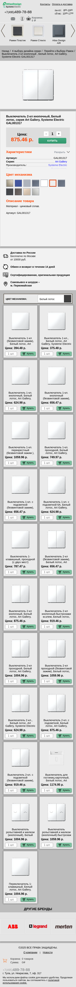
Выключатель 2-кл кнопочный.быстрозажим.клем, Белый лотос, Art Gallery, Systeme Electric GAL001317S (56, 617)
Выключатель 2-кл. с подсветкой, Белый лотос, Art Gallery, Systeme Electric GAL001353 (56, 726)
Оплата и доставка (62, 4)
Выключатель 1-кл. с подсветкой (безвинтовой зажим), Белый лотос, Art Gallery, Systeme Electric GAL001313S (20, 509)
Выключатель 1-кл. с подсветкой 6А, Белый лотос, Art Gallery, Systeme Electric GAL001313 (56, 507)
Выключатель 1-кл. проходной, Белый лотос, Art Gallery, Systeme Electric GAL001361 (56, 453)
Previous (3, 30)
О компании (30, 952)
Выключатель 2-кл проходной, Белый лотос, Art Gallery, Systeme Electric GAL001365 (20, 671)
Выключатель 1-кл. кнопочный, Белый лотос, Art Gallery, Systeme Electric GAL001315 (20, 398)
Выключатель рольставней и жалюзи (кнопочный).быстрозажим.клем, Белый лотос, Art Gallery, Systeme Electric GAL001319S (56, 836)
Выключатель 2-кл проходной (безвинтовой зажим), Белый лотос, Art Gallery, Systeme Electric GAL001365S (56, 671)
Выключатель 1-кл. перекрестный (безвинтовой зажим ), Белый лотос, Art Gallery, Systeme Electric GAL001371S (20, 454)
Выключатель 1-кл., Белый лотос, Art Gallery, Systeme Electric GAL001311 (56, 342)
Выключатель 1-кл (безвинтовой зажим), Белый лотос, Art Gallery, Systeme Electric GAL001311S (20, 344)
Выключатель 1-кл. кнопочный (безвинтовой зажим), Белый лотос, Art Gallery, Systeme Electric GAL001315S (56, 399)
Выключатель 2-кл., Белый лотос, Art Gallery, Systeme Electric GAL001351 (20, 724)
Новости (47, 952)
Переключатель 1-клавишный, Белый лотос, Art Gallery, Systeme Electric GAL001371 (20, 889)
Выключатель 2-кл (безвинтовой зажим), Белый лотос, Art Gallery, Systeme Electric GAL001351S (56, 562)
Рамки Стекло (38, 40)
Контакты (45, 4)
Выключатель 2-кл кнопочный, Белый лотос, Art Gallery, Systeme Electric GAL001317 (20, 617)
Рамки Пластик (17, 40)
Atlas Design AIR (58, 41)
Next (73, 30)
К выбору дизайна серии (26, 51)
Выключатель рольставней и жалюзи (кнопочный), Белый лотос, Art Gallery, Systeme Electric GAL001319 (20, 836)
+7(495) (18, 12)
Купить (52, 140)
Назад (5, 51)
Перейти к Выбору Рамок (58, 51)
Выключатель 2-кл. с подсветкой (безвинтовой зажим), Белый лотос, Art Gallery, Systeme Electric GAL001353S (20, 781)
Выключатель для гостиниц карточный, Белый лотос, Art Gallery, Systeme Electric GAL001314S (56, 780)
